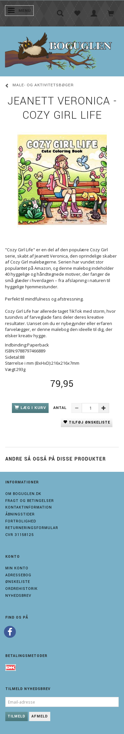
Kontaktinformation (28, 507)
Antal (60, 408)
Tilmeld (16, 716)
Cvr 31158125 (19, 534)
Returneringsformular (31, 527)
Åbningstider (20, 514)
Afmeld (39, 716)
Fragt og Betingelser (29, 500)
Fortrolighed (20, 521)
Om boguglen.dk (23, 493)
